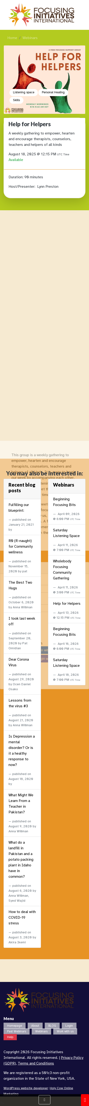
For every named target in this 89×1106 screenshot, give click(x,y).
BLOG (52, 1026)
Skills (16, 100)
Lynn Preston (47, 186)
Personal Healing (53, 92)
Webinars (30, 38)
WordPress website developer (26, 1088)
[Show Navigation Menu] (44, 1099)
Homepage (14, 1026)
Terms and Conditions (36, 1063)
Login (69, 1026)
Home (12, 38)
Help (10, 1037)
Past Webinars (16, 1031)
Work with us (65, 1031)
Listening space (23, 92)
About (35, 1026)
